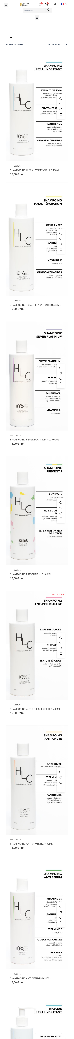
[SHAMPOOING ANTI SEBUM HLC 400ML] (37, 914)
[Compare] (61, 109)
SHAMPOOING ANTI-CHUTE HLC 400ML (31, 843)
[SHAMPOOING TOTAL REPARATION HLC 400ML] (37, 241)
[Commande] (57, 44)
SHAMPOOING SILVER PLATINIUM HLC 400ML (34, 439)
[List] (11, 38)
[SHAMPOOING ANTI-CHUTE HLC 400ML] (37, 780)
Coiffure (17, 166)
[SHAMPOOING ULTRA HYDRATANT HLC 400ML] (37, 106)
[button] (6, 5)
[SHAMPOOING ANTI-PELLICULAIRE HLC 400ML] (37, 645)
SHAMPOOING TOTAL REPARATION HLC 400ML (35, 305)
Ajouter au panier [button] (61, 114)
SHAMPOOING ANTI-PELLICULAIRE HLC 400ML (35, 709)
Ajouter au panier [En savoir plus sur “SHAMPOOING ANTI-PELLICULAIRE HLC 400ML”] (61, 653)
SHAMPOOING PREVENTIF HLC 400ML (30, 574)
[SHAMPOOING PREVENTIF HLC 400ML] (37, 510)
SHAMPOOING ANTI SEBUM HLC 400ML (31, 978)
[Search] (49, 10)
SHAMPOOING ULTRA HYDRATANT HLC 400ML (35, 170)
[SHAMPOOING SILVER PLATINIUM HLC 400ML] (37, 376)
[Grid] (7, 38)
